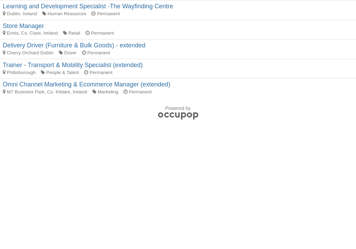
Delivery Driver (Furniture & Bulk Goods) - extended (74, 45)
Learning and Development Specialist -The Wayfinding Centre (88, 6)
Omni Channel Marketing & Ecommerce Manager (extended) (86, 84)
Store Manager (23, 25)
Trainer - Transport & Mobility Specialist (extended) (73, 65)
